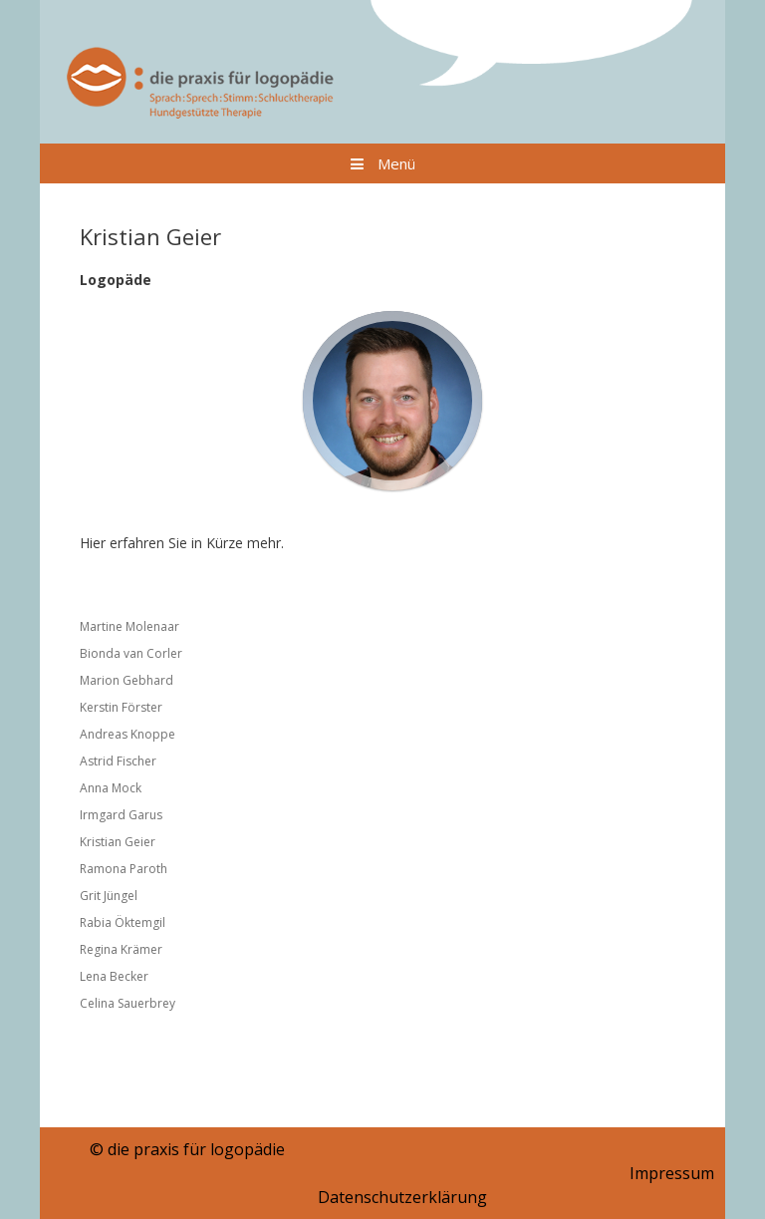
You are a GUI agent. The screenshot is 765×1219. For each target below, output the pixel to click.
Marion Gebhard (126, 680)
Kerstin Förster (121, 707)
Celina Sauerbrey (127, 1003)
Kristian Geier (117, 841)
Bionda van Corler (131, 653)
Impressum (672, 1173)
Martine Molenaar (129, 626)
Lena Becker (114, 976)
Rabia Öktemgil (122, 922)
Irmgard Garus (121, 814)
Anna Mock (110, 787)
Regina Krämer (121, 949)
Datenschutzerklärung (402, 1197)
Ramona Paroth (123, 868)
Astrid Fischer (118, 761)
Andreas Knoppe (127, 734)
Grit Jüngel (108, 895)
